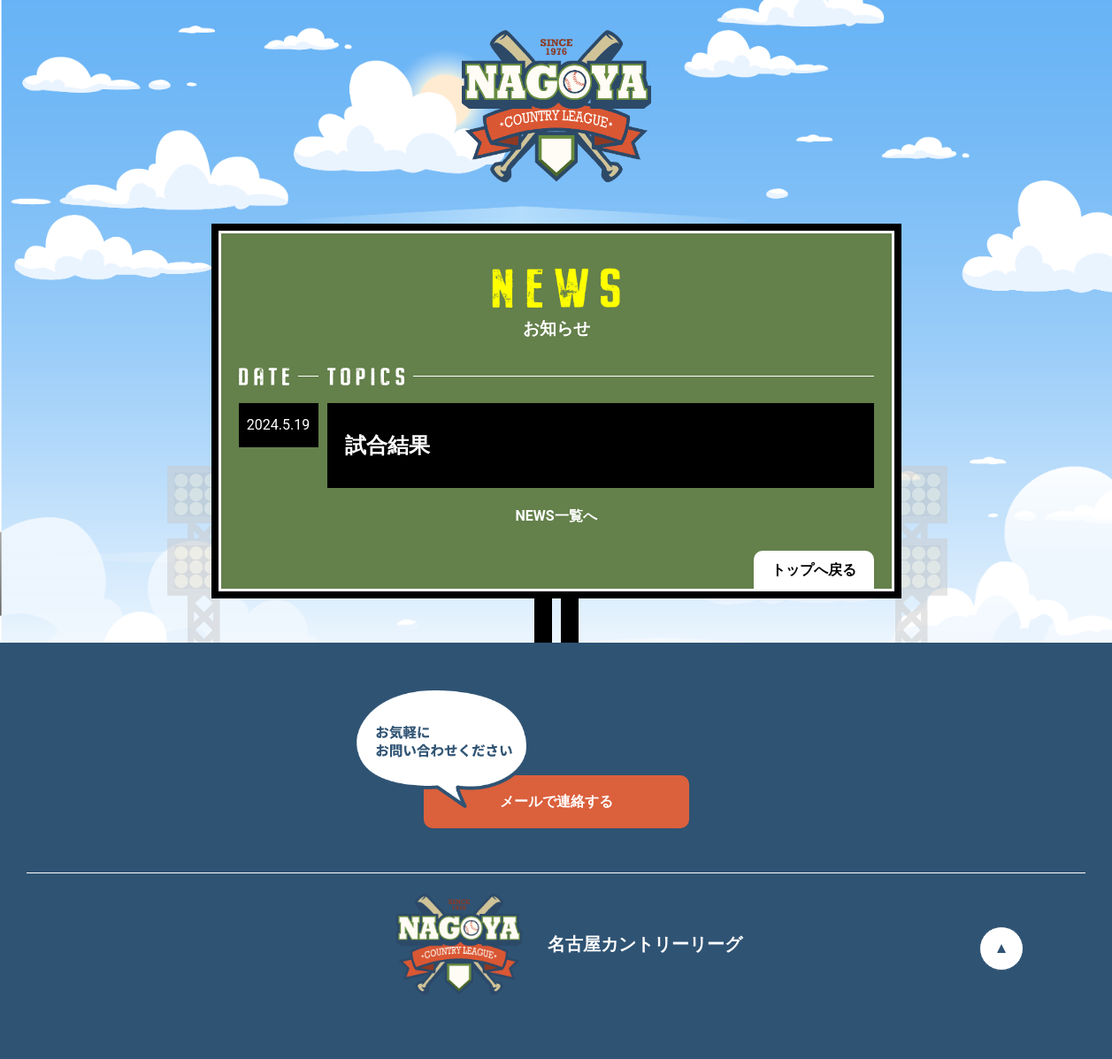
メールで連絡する (518, 792)
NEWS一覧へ (555, 515)
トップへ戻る (813, 569)
